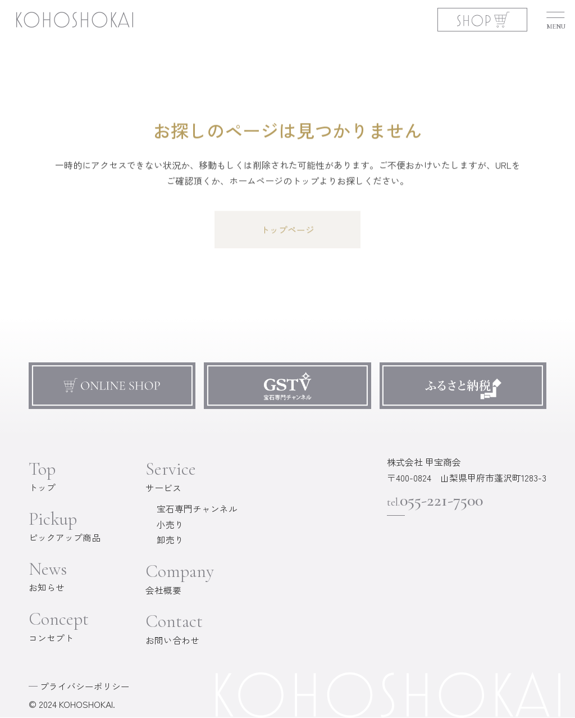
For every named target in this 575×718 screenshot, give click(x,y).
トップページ (287, 230)
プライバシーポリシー (85, 686)
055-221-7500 (437, 501)
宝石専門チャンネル (197, 509)
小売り (170, 524)
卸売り (170, 540)
